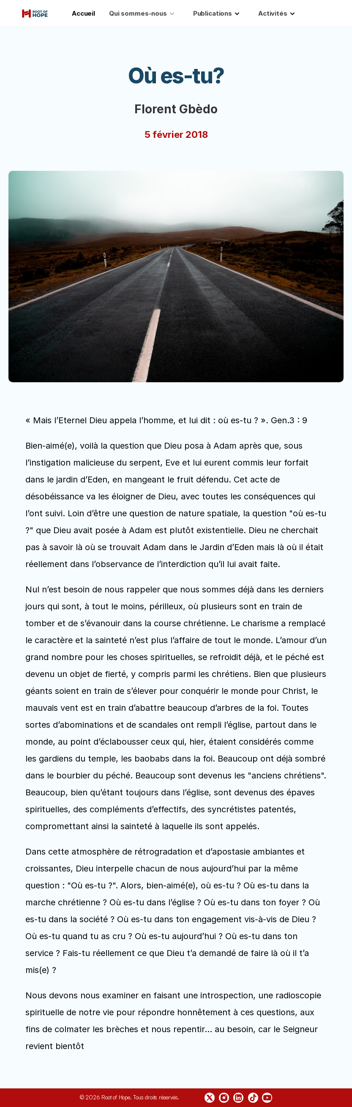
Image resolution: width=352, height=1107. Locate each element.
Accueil (83, 13)
